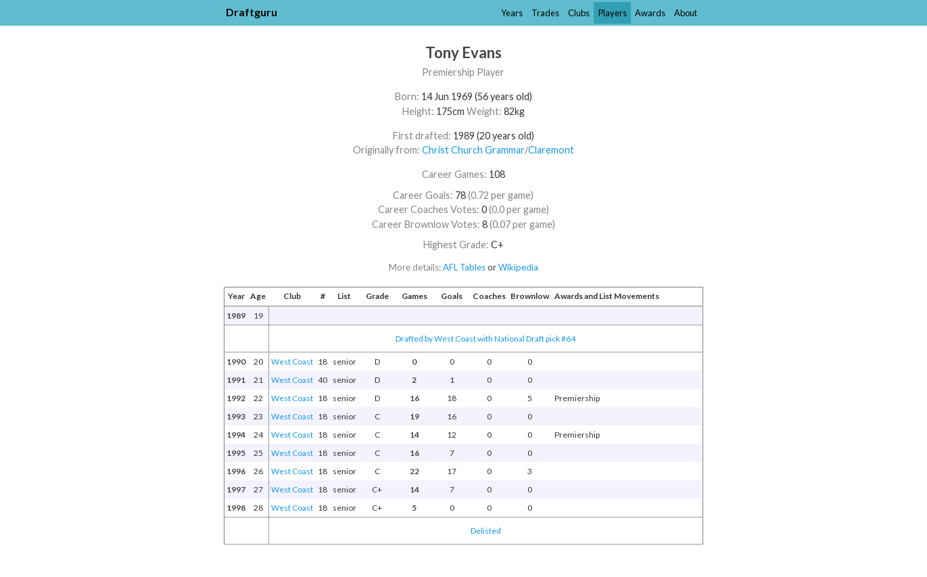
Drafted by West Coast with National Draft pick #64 (485, 338)
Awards (650, 12)
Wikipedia (518, 267)
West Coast (292, 361)
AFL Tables (464, 267)
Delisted (486, 531)
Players (612, 12)
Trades (545, 12)
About (685, 12)
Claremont (551, 150)
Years (512, 12)
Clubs (579, 12)
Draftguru (251, 11)
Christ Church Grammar (473, 150)
